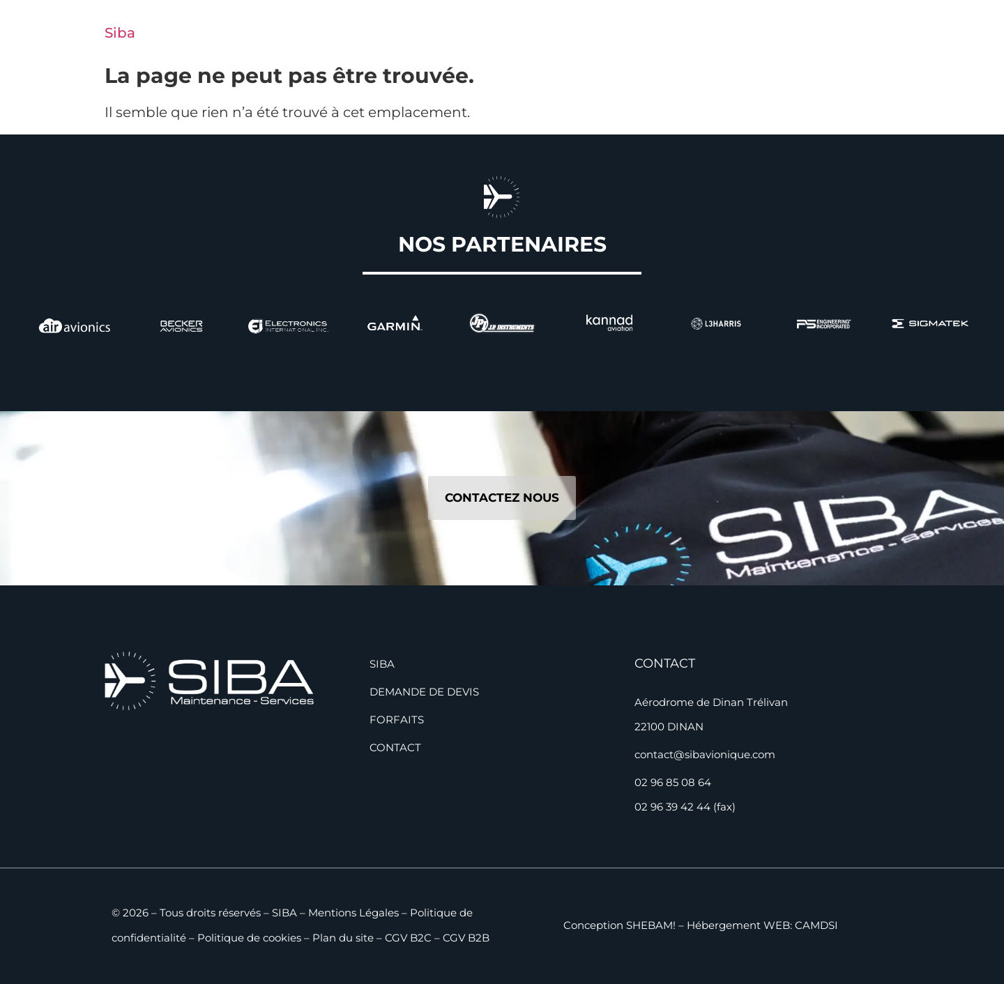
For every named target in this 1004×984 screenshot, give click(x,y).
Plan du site (343, 937)
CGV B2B (466, 937)
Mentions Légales (353, 912)
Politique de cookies (249, 937)
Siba (120, 32)
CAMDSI (816, 925)
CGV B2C (408, 937)
